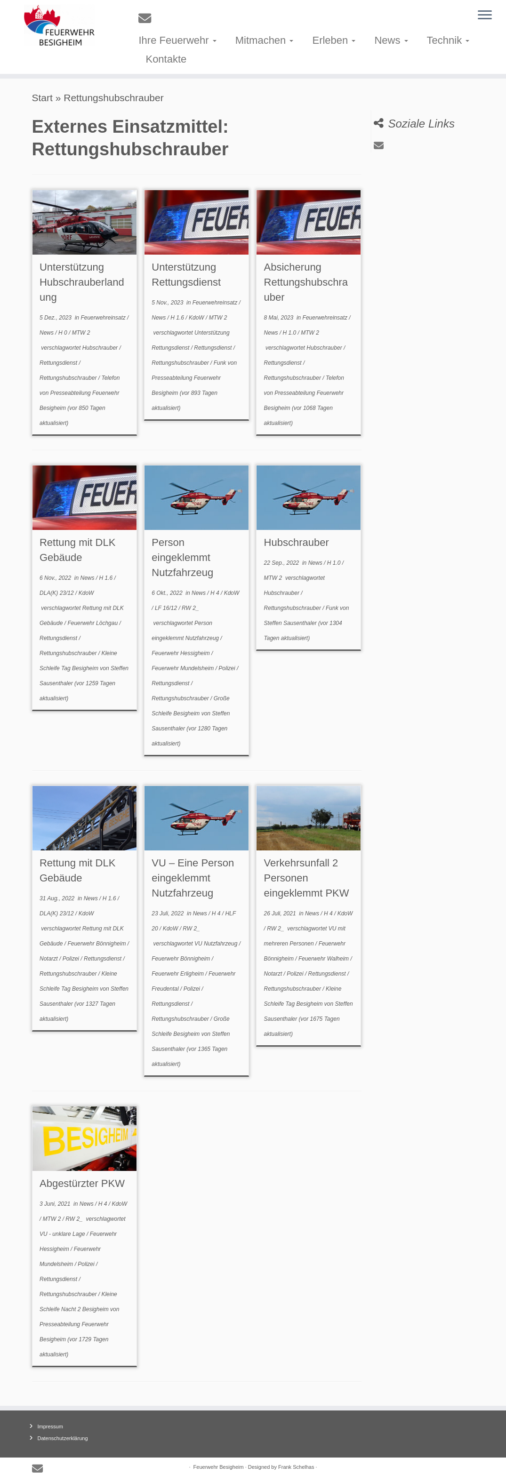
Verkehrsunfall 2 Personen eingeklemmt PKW (306, 878)
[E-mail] (147, 18)
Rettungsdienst (59, 363)
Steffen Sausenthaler (290, 623)
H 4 (215, 593)
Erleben (333, 40)
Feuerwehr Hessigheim (181, 653)
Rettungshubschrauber (69, 378)
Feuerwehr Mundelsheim (183, 668)
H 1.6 (177, 317)
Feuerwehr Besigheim (218, 1467)
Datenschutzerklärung (63, 1438)
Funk (221, 363)
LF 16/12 (166, 608)
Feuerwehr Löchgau (93, 623)
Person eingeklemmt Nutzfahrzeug (182, 557)
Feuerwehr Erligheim (178, 973)
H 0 (63, 332)
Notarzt (49, 958)
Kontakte (165, 59)
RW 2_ (190, 608)
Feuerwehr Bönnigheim (97, 943)
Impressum (50, 1426)
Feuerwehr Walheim (324, 958)
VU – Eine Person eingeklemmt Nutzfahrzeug (193, 878)
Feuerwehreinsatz (103, 317)
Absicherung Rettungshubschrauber (306, 282)
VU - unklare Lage (63, 1234)
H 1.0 (290, 332)
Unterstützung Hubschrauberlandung (82, 282)
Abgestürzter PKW (82, 1183)
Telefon (110, 378)
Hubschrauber (101, 347)
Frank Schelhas (296, 1467)
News (391, 40)
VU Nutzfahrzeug (216, 943)
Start (42, 97)
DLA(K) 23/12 (57, 593)
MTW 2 (81, 332)
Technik (448, 40)
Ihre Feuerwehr (177, 40)
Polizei (227, 668)
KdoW (197, 317)
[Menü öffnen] (485, 15)
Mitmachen (264, 40)
